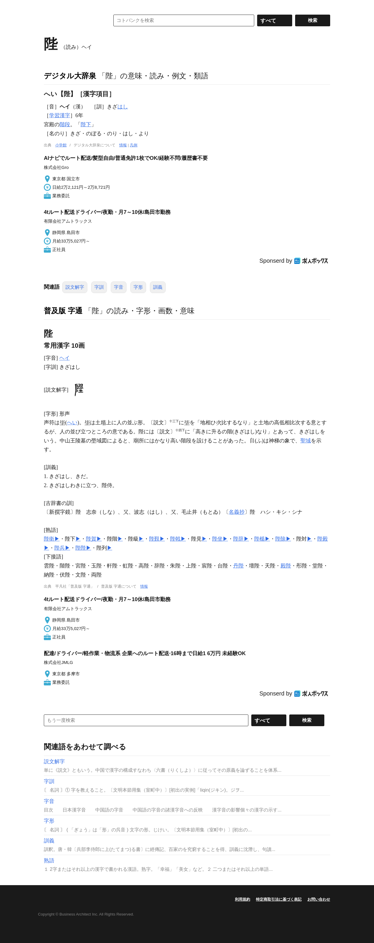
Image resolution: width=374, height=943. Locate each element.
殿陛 (285, 566)
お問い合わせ (318, 899)
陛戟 (175, 539)
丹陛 (238, 566)
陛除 (280, 539)
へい (72, 422)
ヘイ (64, 358)
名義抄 (237, 512)
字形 (138, 287)
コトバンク (73, 20)
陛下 (86, 124)
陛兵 (59, 548)
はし (122, 107)
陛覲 (154, 539)
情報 (123, 145)
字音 (118, 287)
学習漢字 (59, 115)
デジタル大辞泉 (70, 76)
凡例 (133, 145)
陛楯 (259, 539)
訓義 (157, 287)
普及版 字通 (63, 311)
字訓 (99, 287)
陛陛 (80, 548)
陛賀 (91, 539)
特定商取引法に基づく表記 (279, 899)
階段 (65, 124)
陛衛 (49, 539)
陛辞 (238, 539)
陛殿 (322, 539)
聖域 (305, 441)
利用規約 (242, 899)
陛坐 (217, 539)
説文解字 (74, 287)
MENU (50, 6)
